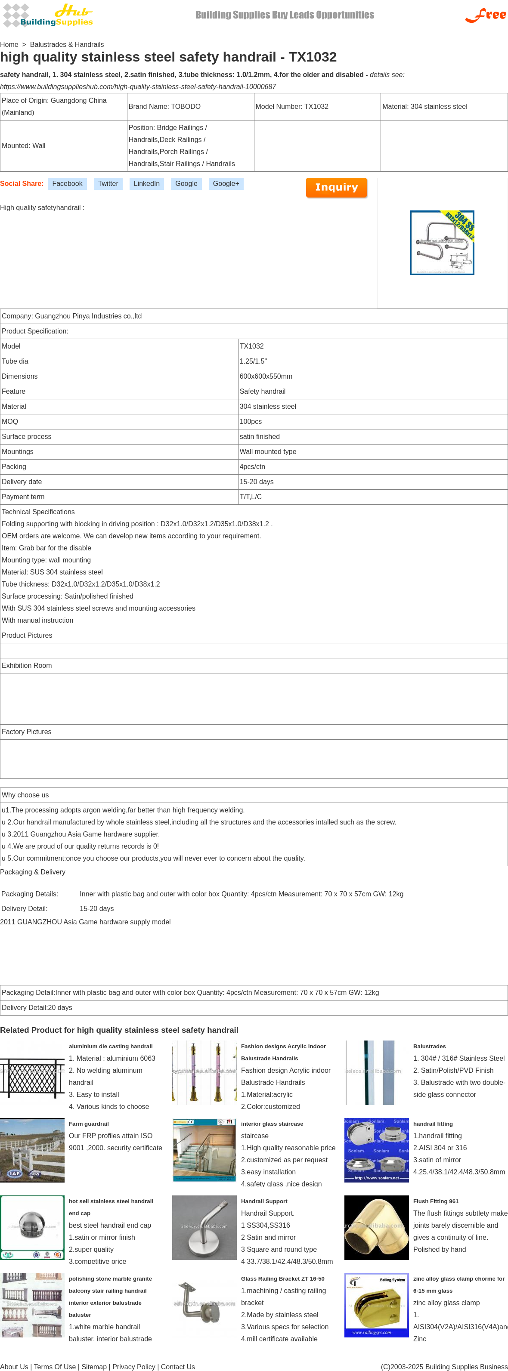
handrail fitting (433, 1124)
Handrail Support (264, 1201)
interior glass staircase (272, 1124)
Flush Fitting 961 (435, 1201)
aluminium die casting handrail (111, 1046)
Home (9, 44)
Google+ (226, 183)
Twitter (108, 183)
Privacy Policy (133, 1367)
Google (186, 183)
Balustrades (429, 1046)
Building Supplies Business (466, 1367)
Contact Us (178, 1367)
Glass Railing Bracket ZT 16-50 (283, 1278)
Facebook (67, 183)
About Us (14, 1367)
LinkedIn (147, 183)
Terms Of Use (55, 1367)
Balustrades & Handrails (67, 44)
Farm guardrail (89, 1124)
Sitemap (94, 1367)
